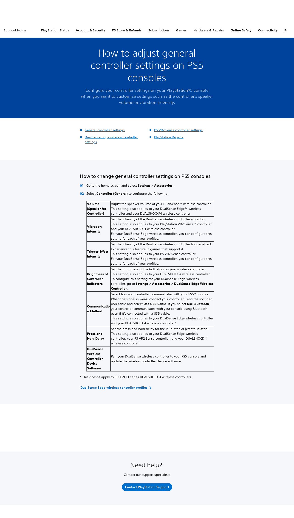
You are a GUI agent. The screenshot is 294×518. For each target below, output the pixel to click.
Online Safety (241, 30)
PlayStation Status (55, 30)
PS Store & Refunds (127, 30)
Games (181, 30)
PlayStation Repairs (168, 137)
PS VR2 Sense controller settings (178, 130)
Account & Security (90, 30)
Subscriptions (159, 30)
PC (286, 30)
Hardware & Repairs (208, 30)
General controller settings (105, 130)
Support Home (15, 30)
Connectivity (268, 30)
